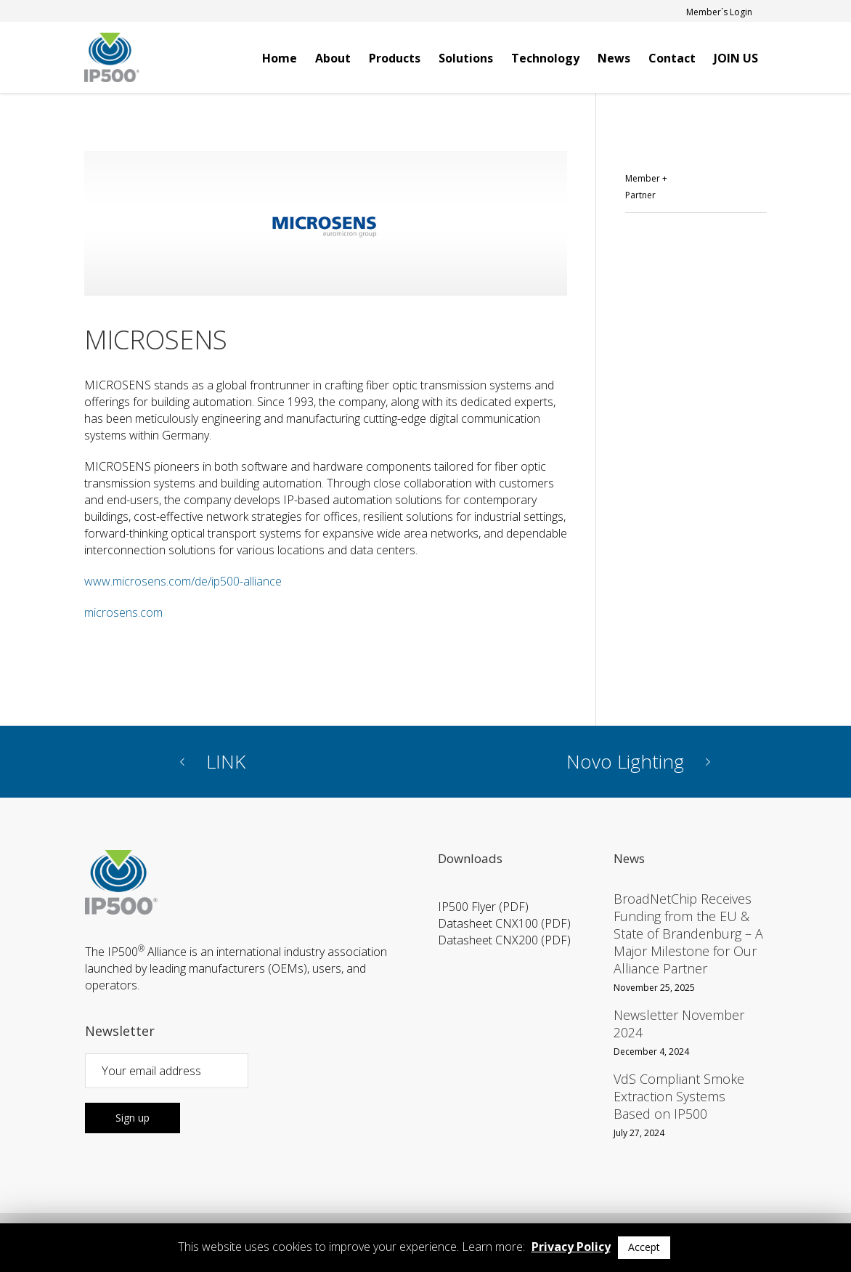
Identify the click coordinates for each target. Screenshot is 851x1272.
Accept (644, 1247)
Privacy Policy (571, 1247)
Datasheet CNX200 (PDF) (504, 940)
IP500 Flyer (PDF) (483, 907)
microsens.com (123, 612)
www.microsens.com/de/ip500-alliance (183, 581)
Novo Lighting (625, 761)
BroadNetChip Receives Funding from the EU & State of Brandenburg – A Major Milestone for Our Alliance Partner (688, 933)
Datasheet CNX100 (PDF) (504, 923)
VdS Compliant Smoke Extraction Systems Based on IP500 (679, 1096)
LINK (225, 761)
